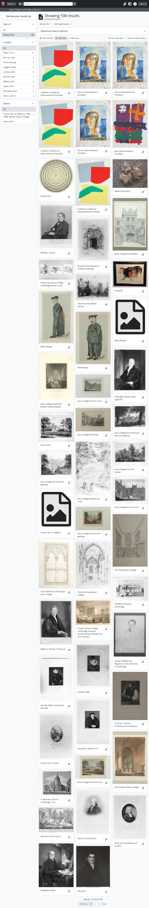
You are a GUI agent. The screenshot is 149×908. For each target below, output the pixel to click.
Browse (11, 4)
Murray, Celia (18, 58)
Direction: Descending (136, 38)
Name (6, 103)
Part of (7, 24)
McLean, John (18, 77)
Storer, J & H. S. (18, 96)
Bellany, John (18, 82)
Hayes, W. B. (18, 87)
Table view (73, 38)
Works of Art (18, 35)
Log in (142, 4)
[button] (124, 4)
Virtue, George (18, 63)
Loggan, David (18, 68)
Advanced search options (54, 31)
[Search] (48, 4)
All (4, 30)
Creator (7, 42)
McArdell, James (18, 92)
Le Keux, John (18, 72)
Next (104, 904)
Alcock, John (18, 122)
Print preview (46, 38)
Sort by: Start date (116, 38)
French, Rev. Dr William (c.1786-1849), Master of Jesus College (18, 115)
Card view (61, 38)
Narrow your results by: (18, 16)
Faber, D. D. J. (18, 53)
